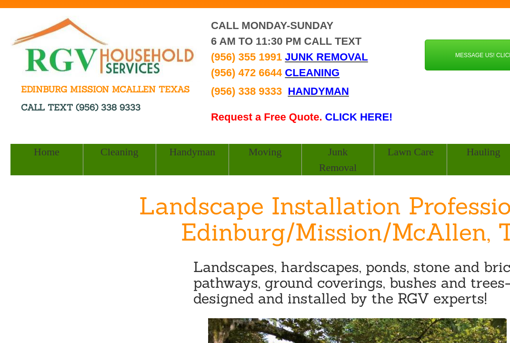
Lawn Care (411, 152)
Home (47, 152)
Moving (265, 152)
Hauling (483, 152)
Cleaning (119, 152)
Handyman (192, 152)
